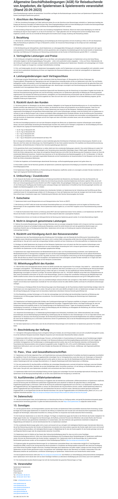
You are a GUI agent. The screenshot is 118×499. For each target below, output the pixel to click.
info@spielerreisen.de (24, 480)
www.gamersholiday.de (20, 491)
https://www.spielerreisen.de (72, 401)
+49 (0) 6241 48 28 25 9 (23, 475)
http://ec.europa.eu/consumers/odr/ (51, 455)
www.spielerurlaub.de (20, 489)
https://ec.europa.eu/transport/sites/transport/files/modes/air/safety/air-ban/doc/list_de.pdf (60, 392)
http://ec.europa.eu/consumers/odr (76, 440)
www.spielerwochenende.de (22, 487)
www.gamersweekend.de (21, 493)
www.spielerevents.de (20, 485)
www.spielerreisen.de (20, 483)
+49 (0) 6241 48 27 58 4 (23, 477)
